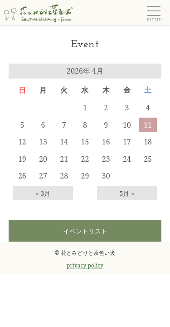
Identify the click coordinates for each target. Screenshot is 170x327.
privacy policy (85, 265)
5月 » (127, 193)
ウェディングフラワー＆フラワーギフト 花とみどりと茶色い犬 (36, 12)
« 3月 (43, 193)
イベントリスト (85, 231)
